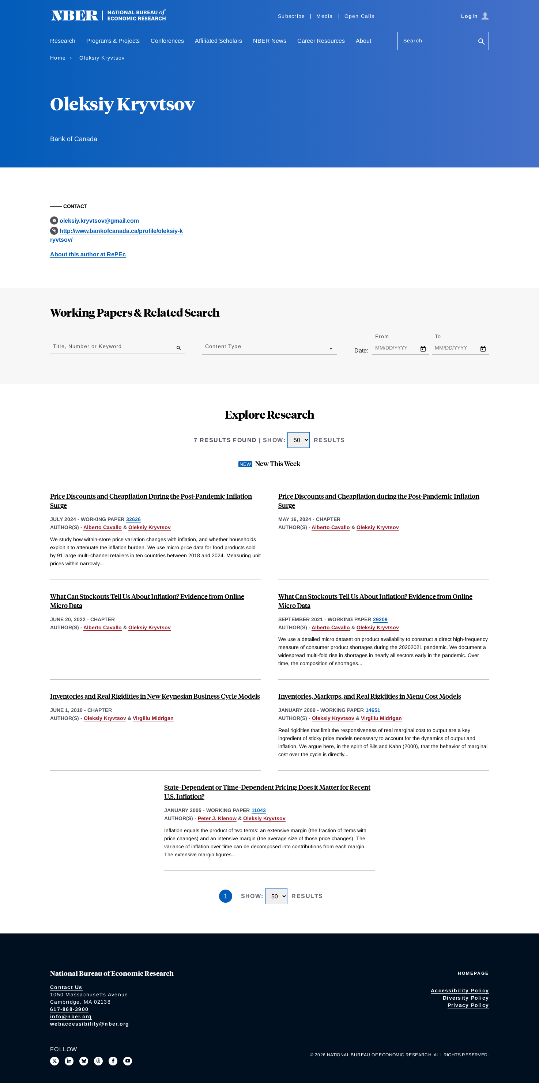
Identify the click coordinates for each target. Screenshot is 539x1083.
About (363, 41)
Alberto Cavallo (102, 527)
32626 (133, 519)
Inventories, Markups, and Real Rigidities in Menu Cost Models (369, 696)
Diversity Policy (466, 998)
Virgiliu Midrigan (153, 718)
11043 (259, 810)
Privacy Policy (468, 1005)
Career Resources (321, 41)
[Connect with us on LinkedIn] (69, 1061)
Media (324, 16)
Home (58, 58)
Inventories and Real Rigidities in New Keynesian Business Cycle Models (155, 696)
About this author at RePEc (88, 254)
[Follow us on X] (54, 1061)
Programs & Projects (113, 41)
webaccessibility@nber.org (89, 1024)
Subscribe (291, 16)
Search (412, 40)
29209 (380, 619)
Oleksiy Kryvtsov (149, 527)
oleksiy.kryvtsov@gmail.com (99, 221)
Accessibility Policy (460, 990)
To (444, 336)
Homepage (473, 973)
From (388, 336)
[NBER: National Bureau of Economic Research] (114, 19)
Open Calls (359, 16)
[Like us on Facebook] (113, 1061)
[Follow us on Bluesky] (83, 1061)
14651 (373, 710)
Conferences (167, 41)
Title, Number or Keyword (87, 346)
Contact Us (66, 987)
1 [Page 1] (225, 896)
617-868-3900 (69, 1009)
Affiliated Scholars (218, 41)
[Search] (481, 42)
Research (62, 41)
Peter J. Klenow (217, 818)
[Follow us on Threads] (98, 1061)
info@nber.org (71, 1016)
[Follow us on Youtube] (127, 1061)
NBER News (269, 41)
